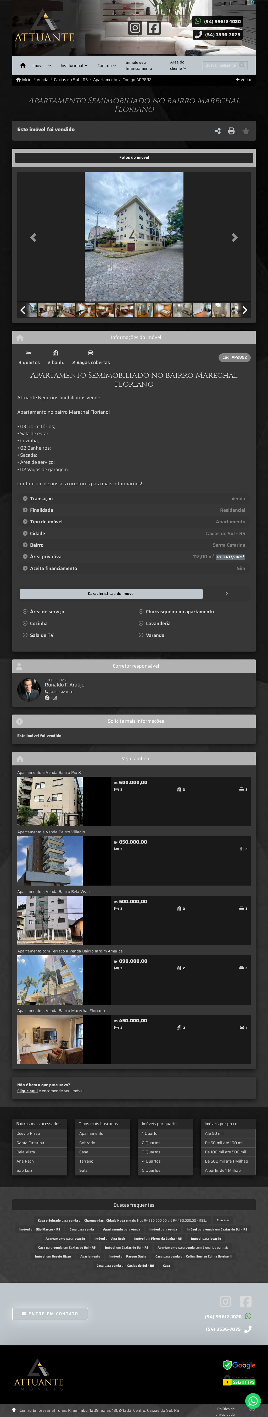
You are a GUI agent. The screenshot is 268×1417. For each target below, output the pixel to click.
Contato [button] (104, 65)
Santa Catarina (30, 1142)
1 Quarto (150, 1133)
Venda (42, 80)
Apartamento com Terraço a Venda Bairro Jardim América (70, 951)
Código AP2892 (137, 80)
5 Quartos (151, 1170)
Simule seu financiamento (139, 65)
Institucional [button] (72, 65)
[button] (34, 238)
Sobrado (87, 1142)
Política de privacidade (225, 1411)
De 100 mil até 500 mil (225, 1152)
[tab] (33, 158)
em (39, 1229)
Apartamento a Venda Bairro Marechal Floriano (61, 1010)
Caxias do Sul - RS (71, 80)
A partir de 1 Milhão (223, 1170)
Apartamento (105, 80)
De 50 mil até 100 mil (224, 1142)
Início (23, 80)
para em (217, 1229)
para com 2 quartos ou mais (193, 1247)
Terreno (86, 1161)
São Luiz (24, 1170)
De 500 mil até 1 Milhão (226, 1161)
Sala (83, 1170)
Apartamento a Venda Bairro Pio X (49, 772)
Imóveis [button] (39, 65)
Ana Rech (25, 1161)
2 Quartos (151, 1142)
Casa (83, 1152)
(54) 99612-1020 (222, 21)
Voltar (244, 80)
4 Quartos (151, 1161)
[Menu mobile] (23, 65)
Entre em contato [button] (50, 1313)
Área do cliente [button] (177, 65)
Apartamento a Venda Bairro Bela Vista (53, 891)
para (82, 1229)
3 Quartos (151, 1152)
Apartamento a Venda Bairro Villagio (51, 832)
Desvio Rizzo (28, 1133)
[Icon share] (135, 27)
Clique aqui (27, 1091)
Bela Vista (25, 1152)
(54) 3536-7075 (222, 34)
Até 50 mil (214, 1133)
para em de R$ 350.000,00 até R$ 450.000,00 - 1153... (123, 1220)
